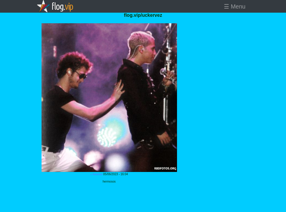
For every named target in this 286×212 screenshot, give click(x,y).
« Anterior (96, 174)
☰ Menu (235, 6)
